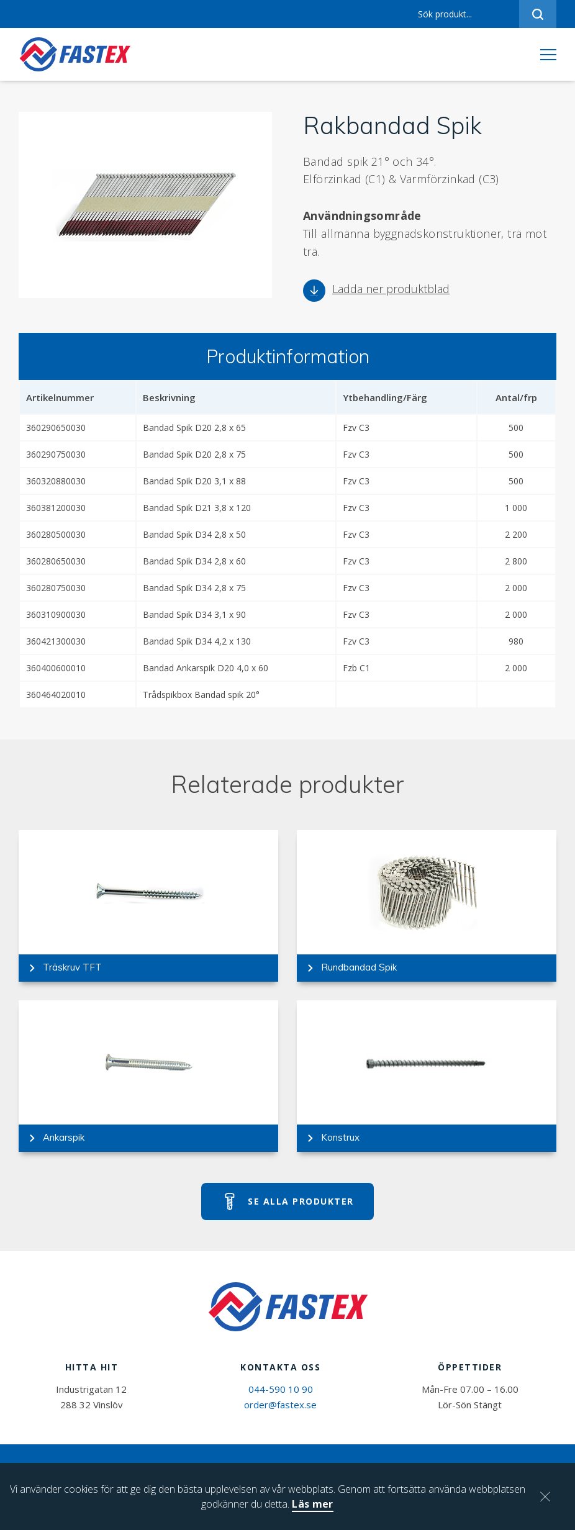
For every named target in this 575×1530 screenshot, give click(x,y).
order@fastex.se (280, 1404)
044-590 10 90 (280, 1389)
